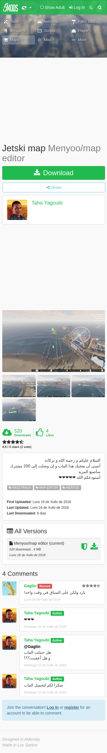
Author (57, 613)
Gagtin (30, 586)
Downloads (22, 435)
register (71, 707)
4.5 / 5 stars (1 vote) (16, 447)
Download (53, 173)
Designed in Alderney (21, 739)
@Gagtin (32, 646)
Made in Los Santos (20, 745)
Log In (53, 707)
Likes (50, 435)
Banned (45, 586)
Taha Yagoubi (47, 203)
